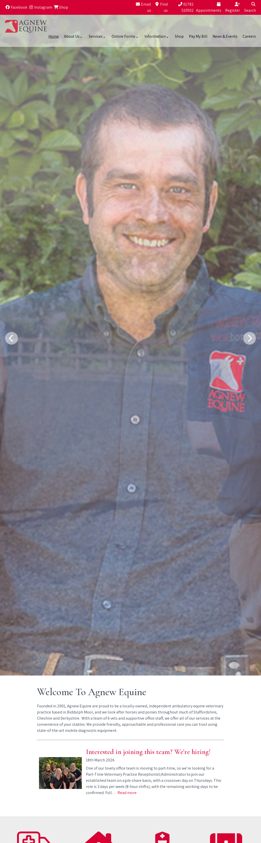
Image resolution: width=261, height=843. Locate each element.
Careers (249, 36)
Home (53, 36)
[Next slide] (249, 338)
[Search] (248, 7)
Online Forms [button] (125, 36)
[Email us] (142, 7)
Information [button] (157, 36)
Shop (179, 36)
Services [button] (97, 36)
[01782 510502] (181, 7)
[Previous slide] (11, 338)
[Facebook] (16, 7)
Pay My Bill (198, 36)
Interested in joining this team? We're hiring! (148, 751)
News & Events (225, 36)
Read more (127, 792)
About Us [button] (73, 36)
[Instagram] (40, 7)
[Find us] (160, 7)
